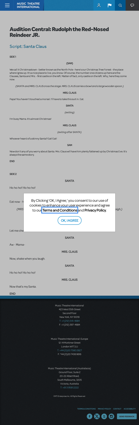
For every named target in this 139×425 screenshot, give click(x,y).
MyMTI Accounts (98, 5)
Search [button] (120, 5)
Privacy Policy (95, 210)
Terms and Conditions (59, 210)
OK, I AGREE (69, 220)
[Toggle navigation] (7, 5)
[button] (109, 5)
